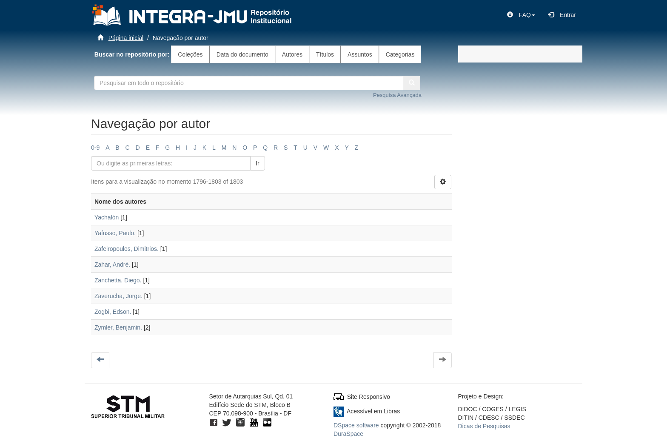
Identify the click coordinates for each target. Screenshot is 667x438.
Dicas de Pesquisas (484, 426)
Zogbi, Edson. (112, 311)
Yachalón (106, 217)
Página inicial (126, 37)
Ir (257, 163)
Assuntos (360, 54)
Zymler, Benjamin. (118, 327)
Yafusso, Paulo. (115, 233)
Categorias (400, 54)
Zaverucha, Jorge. (118, 296)
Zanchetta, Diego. (118, 280)
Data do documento (242, 54)
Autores (292, 54)
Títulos (325, 54)
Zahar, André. (112, 264)
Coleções (190, 54)
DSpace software (356, 425)
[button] (521, 15)
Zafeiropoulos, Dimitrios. (126, 248)
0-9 (95, 147)
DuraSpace (348, 433)
